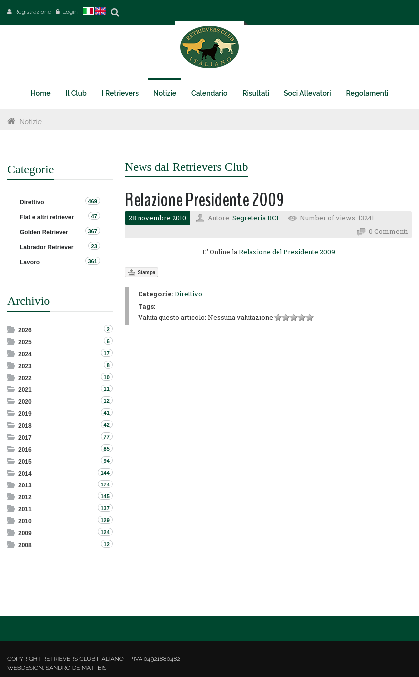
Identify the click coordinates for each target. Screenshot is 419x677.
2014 (25, 473)
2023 (25, 366)
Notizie (30, 122)
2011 (25, 509)
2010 (25, 521)
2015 (25, 461)
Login (70, 11)
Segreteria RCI (255, 217)
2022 (25, 378)
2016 (25, 449)
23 (94, 246)
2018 (25, 425)
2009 (25, 533)
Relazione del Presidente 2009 (287, 251)
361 (92, 261)
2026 (25, 330)
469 (92, 201)
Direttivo (188, 294)
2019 (25, 413)
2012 (25, 497)
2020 (25, 401)
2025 (25, 342)
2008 (25, 545)
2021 (25, 390)
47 (94, 216)
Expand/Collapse (12, 329)
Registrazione (32, 11)
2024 (25, 354)
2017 (25, 437)
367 (92, 231)
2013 (25, 485)
